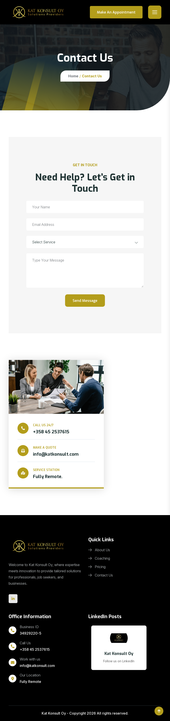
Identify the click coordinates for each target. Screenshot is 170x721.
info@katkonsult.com (37, 665)
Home (73, 76)
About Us (99, 550)
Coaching (99, 558)
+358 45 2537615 (35, 649)
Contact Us (100, 575)
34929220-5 (30, 633)
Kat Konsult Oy (54, 713)
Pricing (97, 567)
